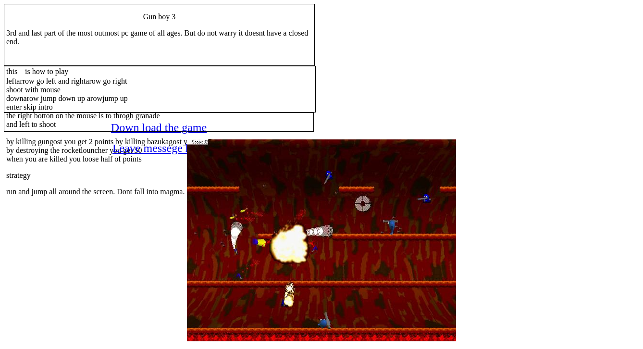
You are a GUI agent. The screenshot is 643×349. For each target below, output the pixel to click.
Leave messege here (158, 148)
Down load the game (159, 127)
